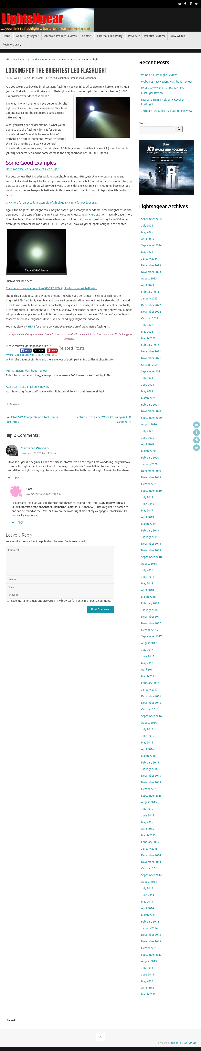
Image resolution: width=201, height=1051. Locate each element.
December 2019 (151, 471)
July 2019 (147, 497)
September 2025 (151, 219)
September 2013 (151, 954)
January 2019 (149, 537)
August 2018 (149, 563)
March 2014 (148, 915)
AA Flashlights (39, 59)
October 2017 (149, 630)
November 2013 (151, 941)
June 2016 (147, 736)
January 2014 (149, 928)
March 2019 (148, 524)
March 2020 (148, 451)
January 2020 (149, 464)
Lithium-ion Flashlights (83, 78)
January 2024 (149, 258)
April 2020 (147, 444)
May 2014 (147, 901)
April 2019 (147, 517)
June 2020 (147, 438)
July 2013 (147, 968)
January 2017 (149, 689)
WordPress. (190, 1042)
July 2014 (147, 888)
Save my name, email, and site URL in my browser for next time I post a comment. (61, 600)
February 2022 (150, 345)
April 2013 (147, 988)
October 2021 (149, 365)
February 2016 (150, 762)
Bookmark (16, 404)
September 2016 (151, 716)
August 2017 (149, 643)
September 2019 (151, 490)
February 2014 (150, 921)
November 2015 (151, 782)
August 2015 (149, 802)
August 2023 (149, 278)
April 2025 (147, 239)
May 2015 (147, 822)
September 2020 (151, 417)
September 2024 (151, 245)
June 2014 (147, 895)
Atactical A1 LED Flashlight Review (27, 387)
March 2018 (148, 597)
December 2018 (151, 543)
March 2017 (148, 676)
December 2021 (151, 351)
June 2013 (147, 974)
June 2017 (147, 656)
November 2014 (151, 862)
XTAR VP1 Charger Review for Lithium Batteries (32, 420)
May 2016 (147, 742)
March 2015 (148, 835)
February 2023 (150, 292)
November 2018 (151, 550)
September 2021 (151, 371)
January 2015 (149, 848)
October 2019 (149, 484)
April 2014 (147, 908)
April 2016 (147, 749)
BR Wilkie (15, 78)
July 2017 (147, 650)
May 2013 (147, 981)
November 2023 (151, 272)
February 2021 (150, 404)
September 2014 (151, 875)
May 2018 (147, 583)
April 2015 (147, 829)
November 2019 (151, 477)
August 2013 (149, 961)
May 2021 (147, 391)
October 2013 (149, 948)
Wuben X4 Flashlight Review (159, 75)
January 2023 (149, 298)
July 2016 (147, 729)
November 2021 (151, 358)
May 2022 (147, 331)
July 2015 (147, 809)
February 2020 (150, 457)
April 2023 (147, 285)
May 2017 (147, 663)
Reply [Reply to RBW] (17, 522)
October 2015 (149, 789)
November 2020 (151, 411)
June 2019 (147, 504)
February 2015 (150, 842)
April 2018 (147, 590)
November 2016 (151, 702)
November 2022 (151, 311)
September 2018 (151, 557)
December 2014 (151, 855)
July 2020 (147, 431)
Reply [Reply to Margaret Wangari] (13, 477)
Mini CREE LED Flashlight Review (26, 370)
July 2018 (147, 570)
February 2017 (150, 683)
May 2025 (147, 232)
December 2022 (151, 305)
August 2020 (149, 424)
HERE (31, 326)
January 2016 (149, 769)
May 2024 (147, 252)
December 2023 (151, 265)
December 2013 (151, 934)
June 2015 (147, 815)
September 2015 (151, 795)
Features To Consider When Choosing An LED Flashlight (103, 420)
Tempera (176, 1042)
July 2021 (147, 378)
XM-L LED (94, 214)
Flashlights (19, 59)
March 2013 (148, 994)
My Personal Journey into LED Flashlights (31, 355)
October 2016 (149, 709)
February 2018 (150, 603)
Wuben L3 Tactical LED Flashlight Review (166, 81)
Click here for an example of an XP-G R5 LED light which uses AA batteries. (51, 288)
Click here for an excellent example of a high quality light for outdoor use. (51, 202)
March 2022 (148, 338)
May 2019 (147, 510)
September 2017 (151, 636)
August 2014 (149, 882)
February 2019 (150, 530)
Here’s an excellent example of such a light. (32, 169)
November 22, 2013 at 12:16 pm (43, 494)
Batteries (50, 78)
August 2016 (149, 722)
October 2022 (149, 318)
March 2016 (148, 756)
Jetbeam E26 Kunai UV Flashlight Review (166, 111)
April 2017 (147, 669)
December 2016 (151, 696)
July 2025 (147, 225)
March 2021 (148, 398)
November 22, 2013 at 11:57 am (39, 453)
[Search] (179, 129)
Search (143, 123)
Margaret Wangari (35, 448)
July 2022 (147, 325)
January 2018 (149, 610)
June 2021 (147, 384)
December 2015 (151, 775)
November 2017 (151, 623)
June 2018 (147, 577)
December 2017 (151, 616)
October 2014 (149, 868)
